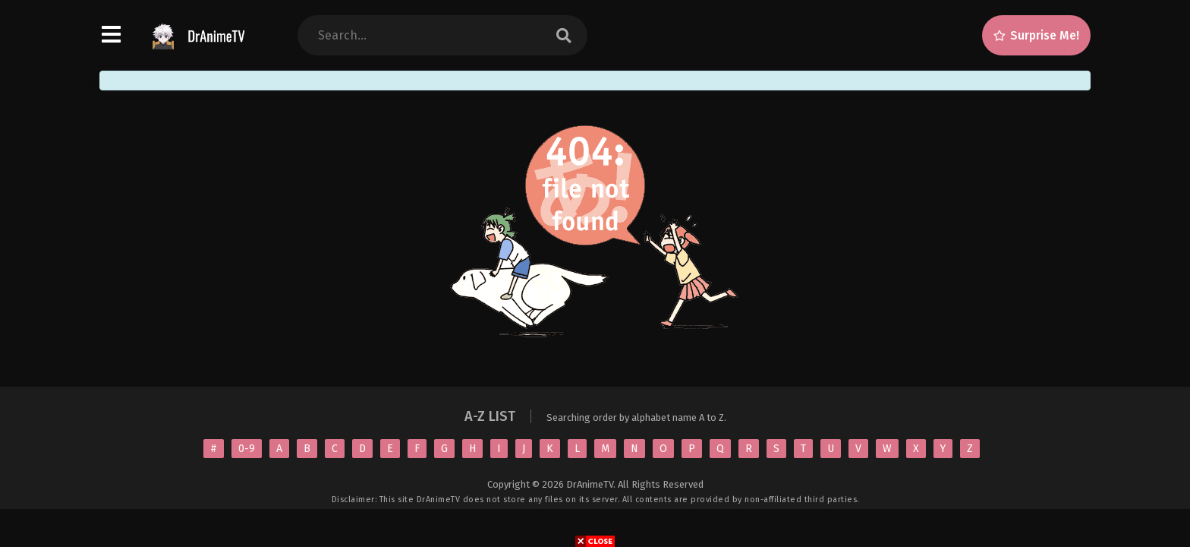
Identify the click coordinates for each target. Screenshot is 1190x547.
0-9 (246, 448)
